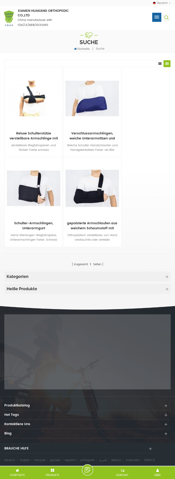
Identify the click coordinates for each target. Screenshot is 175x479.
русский (55, 454)
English (25, 454)
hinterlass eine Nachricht (87, 470)
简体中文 (149, 454)
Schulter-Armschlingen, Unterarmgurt (143, 133)
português (87, 454)
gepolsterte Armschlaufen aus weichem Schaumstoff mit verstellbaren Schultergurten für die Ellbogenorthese (32, 219)
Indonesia (132, 454)
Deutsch (9, 454)
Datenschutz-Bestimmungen (119, 461)
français (39, 454)
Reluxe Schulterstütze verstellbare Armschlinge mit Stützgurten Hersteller (32, 133)
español (70, 454)
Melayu (116, 454)
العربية (103, 454)
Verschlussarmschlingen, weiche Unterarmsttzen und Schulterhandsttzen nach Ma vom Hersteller (87, 133)
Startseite (82, 48)
